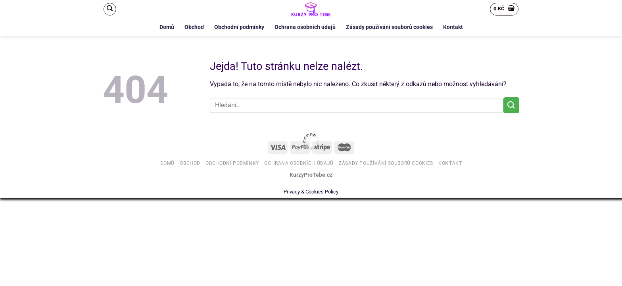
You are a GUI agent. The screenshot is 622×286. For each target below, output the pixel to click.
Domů (166, 27)
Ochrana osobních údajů (305, 27)
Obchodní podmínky (239, 27)
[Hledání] (110, 9)
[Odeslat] (511, 105)
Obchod (194, 27)
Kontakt (453, 27)
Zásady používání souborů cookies (389, 27)
